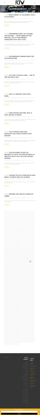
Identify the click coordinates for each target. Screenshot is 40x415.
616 (5, 333)
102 (14, 231)
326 (25, 274)
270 (22, 263)
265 (8, 263)
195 (27, 248)
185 (30, 246)
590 (25, 326)
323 (16, 274)
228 (27, 255)
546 (25, 318)
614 (30, 331)
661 (8, 341)
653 (16, 339)
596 (11, 328)
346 (19, 278)
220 (5, 255)
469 (25, 302)
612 (25, 331)
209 (5, 252)
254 (8, 261)
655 (22, 339)
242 (5, 259)
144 (8, 239)
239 (27, 257)
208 (33, 250)
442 (11, 298)
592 (30, 326)
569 (27, 322)
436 (25, 296)
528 (5, 315)
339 (30, 276)
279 (16, 265)
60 (19, 222)
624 (27, 333)
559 (30, 320)
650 (8, 339)
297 (5, 270)
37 (16, 218)
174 (30, 244)
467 (19, 302)
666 (22, 341)
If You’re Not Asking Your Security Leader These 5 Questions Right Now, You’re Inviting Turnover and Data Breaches (25, 366)
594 (5, 328)
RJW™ (20, 18)
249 (25, 259)
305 (27, 270)
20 (30, 213)
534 (22, 315)
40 (24, 218)
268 (16, 263)
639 (8, 337)
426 (27, 294)
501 (22, 309)
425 (25, 294)
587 (16, 326)
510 (16, 311)
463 (8, 302)
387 (11, 287)
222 (11, 255)
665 (19, 341)
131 (33, 235)
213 (16, 252)
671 (5, 344)
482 (30, 304)
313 (19, 272)
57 (11, 222)
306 (30, 270)
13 (11, 213)
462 (5, 302)
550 (5, 320)
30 (27, 216)
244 (11, 259)
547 (27, 318)
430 (8, 296)
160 (22, 242)
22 (5, 216)
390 (19, 287)
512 (22, 311)
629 (11, 335)
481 (27, 304)
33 (5, 218)
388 (14, 287)
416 (30, 291)
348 (25, 278)
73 (24, 224)
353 (8, 281)
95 (24, 229)
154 (5, 242)
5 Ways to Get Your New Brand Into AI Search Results (25, 384)
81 (16, 226)
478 (19, 304)
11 (5, 213)
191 (16, 248)
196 (30, 248)
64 (30, 222)
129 (27, 235)
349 (27, 278)
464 (11, 302)
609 (16, 331)
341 (5, 278)
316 (27, 272)
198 (5, 250)
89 (8, 229)
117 (25, 233)
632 (19, 335)
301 (16, 270)
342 (8, 278)
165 (5, 244)
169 (16, 244)
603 (30, 328)
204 (22, 250)
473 (5, 304)
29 (24, 216)
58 (13, 222)
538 (33, 315)
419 (8, 294)
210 (8, 252)
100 (8, 231)
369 (22, 283)
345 (16, 278)
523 (22, 313)
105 (22, 231)
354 (11, 281)
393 (27, 287)
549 (33, 318)
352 (5, 281)
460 (30, 300)
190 (14, 248)
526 (30, 313)
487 (14, 307)
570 (30, 322)
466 (16, 302)
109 (33, 231)
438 (30, 296)
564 (14, 322)
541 (11, 318)
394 (30, 287)
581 (30, 324)
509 (14, 311)
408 (8, 291)
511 (19, 311)
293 (25, 268)
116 (22, 233)
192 (19, 248)
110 (5, 233)
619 (14, 333)
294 (27, 268)
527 (33, 313)
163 (30, 242)
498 (14, 309)
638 (5, 337)
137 (19, 237)
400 (16, 289)
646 (27, 337)
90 (11, 229)
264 (5, 263)
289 (14, 268)
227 (25, 255)
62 (24, 222)
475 (11, 304)
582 (33, 324)
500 (19, 309)
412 (19, 291)
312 (16, 272)
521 (16, 313)
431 (11, 296)
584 (8, 326)
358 (22, 281)
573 (8, 324)
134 (11, 237)
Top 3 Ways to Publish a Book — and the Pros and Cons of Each (19, 76)
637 (33, 335)
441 (8, 298)
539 (5, 318)
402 (22, 289)
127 (22, 235)
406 (33, 289)
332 (11, 276)
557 (25, 320)
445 (19, 298)
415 (27, 291)
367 (16, 283)
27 (19, 216)
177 (8, 246)
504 (30, 309)
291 (19, 268)
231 (5, 257)
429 (5, 296)
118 (27, 233)
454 (14, 300)
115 (19, 233)
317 (30, 272)
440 (5, 298)
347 (22, 278)
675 (16, 344)
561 (5, 322)
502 (25, 309)
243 (8, 259)
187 (5, 248)
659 (33, 339)
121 (5, 235)
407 (5, 291)
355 (14, 281)
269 (19, 263)
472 (33, 302)
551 (8, 320)
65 (33, 222)
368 (19, 283)
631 (16, 335)
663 (14, 341)
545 (22, 318)
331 (8, 276)
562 (8, 322)
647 (30, 337)
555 (19, 320)
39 (22, 218)
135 (14, 237)
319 (5, 274)
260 (25, 261)
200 (11, 250)
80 (13, 226)
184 (27, 246)
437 (27, 296)
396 (5, 289)
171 (22, 244)
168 (14, 244)
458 (25, 300)
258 (19, 261)
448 (27, 298)
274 (33, 263)
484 (5, 307)
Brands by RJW (32, 371)
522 (19, 313)
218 (30, 252)
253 (5, 261)
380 (22, 285)
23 (8, 216)
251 (30, 259)
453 (11, 300)
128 (25, 235)
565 (16, 322)
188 (8, 248)
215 (22, 252)
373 (33, 283)
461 (33, 300)
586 (14, 326)
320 (8, 274)
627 (5, 335)
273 (30, 263)
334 (16, 276)
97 (30, 229)
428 (33, 294)
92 (16, 229)
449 (30, 298)
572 (5, 324)
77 (5, 226)
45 (8, 220)
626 (33, 333)
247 (19, 259)
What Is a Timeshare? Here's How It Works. (17, 95)
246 (16, 259)
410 (14, 291)
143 (5, 239)
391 (22, 287)
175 (33, 244)
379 (19, 285)
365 (11, 283)
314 (22, 272)
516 (33, 311)
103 (16, 231)
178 (11, 246)
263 (33, 261)
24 (11, 216)
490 (22, 307)
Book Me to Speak (33, 366)
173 (27, 244)
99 (5, 231)
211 (11, 252)
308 (5, 272)
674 (14, 344)
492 (27, 307)
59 (16, 222)
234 (14, 257)
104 (19, 231)
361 (30, 281)
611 (22, 331)
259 (22, 261)
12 (8, 213)
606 (8, 331)
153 (33, 239)
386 (8, 287)
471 (30, 302)
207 (30, 250)
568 (25, 322)
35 (11, 218)
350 (30, 278)
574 (11, 324)
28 (22, 216)
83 (22, 226)
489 (19, 307)
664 (16, 341)
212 (14, 252)
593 (33, 326)
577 (19, 324)
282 (25, 265)
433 (16, 296)
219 (33, 252)
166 (8, 244)
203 (19, 250)
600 (22, 328)
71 (19, 224)
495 (5, 309)
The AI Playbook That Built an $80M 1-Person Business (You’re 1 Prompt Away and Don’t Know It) (25, 377)
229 (30, 255)
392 (25, 287)
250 (27, 259)
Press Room (32, 383)
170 (19, 244)
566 (19, 322)
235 (16, 257)
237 (22, 257)
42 (30, 218)
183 (25, 246)
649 (5, 339)
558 (27, 320)
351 (33, 278)
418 (5, 294)
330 (5, 276)
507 (8, 311)
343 (11, 278)
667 (25, 341)
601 (25, 328)
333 (14, 276)
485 (8, 307)
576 (16, 324)
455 (16, 300)
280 (19, 265)
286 (5, 268)
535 (25, 315)
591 (27, 326)
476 (14, 304)
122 (8, 235)
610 (19, 331)
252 (33, 259)
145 (11, 239)
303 (22, 270)
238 (25, 257)
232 (8, 257)
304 (25, 270)
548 (30, 318)
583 (5, 326)
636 (30, 335)
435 (22, 296)
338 (27, 276)
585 (11, 326)
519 (11, 313)
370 (25, 283)
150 (25, 239)
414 (25, 291)
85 (27, 226)
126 (19, 235)
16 (19, 213)
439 (33, 296)
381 (25, 285)
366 (14, 283)
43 (33, 218)
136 (16, 237)
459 (27, 300)
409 (11, 291)
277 (11, 265)
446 (22, 298)
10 (33, 211)
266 (11, 263)
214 (19, 252)
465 (14, 302)
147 (16, 239)
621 (19, 333)
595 (8, 328)
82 (19, 226)
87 (33, 226)
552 (11, 320)
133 (8, 237)
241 (33, 257)
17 (22, 213)
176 (5, 246)
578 (22, 324)
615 (33, 331)
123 (11, 235)
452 (8, 300)
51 (24, 220)
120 (33, 233)
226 (22, 255)
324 (19, 274)
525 (27, 313)
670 (33, 341)
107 (27, 231)
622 (22, 333)
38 (19, 218)
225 (19, 255)
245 (14, 259)
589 (22, 326)
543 (16, 318)
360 (27, 281)
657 (27, 339)
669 (30, 341)
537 (30, 315)
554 (16, 320)
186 (33, 246)
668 (27, 341)
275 (5, 265)
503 (27, 309)
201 (14, 250)
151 (27, 239)
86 (30, 226)
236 (19, 257)
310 (11, 272)
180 (16, 246)
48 (16, 220)
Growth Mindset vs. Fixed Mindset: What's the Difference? (19, 16)
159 (19, 242)
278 (14, 265)
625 (30, 333)
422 (16, 294)
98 (33, 229)
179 (14, 246)
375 (8, 285)
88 (5, 229)
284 (30, 265)
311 (14, 272)
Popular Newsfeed (14, 18)
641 (14, 337)
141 (30, 237)
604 (33, 328)
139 (25, 237)
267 (14, 263)
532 (16, 315)
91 (13, 229)
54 (33, 220)
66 (5, 224)
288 (11, 268)
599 (19, 328)
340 (33, 276)
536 (27, 315)
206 (27, 250)
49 (19, 220)
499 (16, 309)
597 (14, 328)
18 (24, 213)
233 (11, 257)
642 (16, 337)
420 (11, 294)
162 (27, 242)
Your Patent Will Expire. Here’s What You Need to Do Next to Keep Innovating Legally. (25, 391)
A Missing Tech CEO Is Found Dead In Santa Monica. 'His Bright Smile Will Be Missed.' (19, 176)
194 (25, 248)
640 (11, 337)
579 (25, 324)
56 (8, 222)
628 (8, 335)
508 (11, 311)
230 (33, 255)
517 (5, 313)
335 (19, 276)
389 (16, 287)
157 (14, 242)
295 (30, 268)
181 (19, 246)
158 (16, 242)
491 (25, 307)
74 (27, 224)
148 (19, 239)
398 (11, 289)
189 (11, 248)
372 (30, 283)
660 (5, 341)
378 (16, 285)
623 (25, 333)
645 (25, 337)
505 (33, 309)
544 (19, 318)
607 (11, 331)
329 (33, 274)
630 (14, 335)
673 (11, 344)
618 (11, 333)
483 (33, 304)
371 (27, 283)
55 (5, 222)
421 (14, 294)
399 (14, 289)
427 (30, 294)
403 (25, 289)
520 (14, 313)
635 (27, 335)
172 (25, 244)
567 (22, 322)
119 (30, 233)
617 (8, 333)
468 (22, 302)
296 (33, 268)
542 (14, 318)
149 (22, 239)
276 (8, 265)
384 (33, 285)
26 (16, 216)
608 (14, 331)
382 (27, 285)
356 (16, 281)
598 (16, 328)
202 (16, 250)
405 (30, 289)
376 (11, 285)
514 (27, 311)
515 (30, 311)
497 (11, 309)
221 (8, 255)
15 (16, 213)
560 (33, 320)
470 (27, 302)
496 (8, 309)
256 (14, 261)
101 (11, 231)
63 (27, 222)
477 (16, 304)
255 (11, 261)
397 (8, 289)
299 (11, 270)
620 (16, 333)
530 (11, 315)
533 (19, 315)
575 (14, 324)
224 (16, 255)
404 (27, 289)
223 (14, 255)
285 (33, 265)
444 (16, 298)
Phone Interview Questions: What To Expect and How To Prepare (18, 114)
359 (25, 281)
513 (25, 311)
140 (27, 237)
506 (5, 311)
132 (5, 237)
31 (30, 216)
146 (14, 239)
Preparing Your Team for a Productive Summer (18, 195)
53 (30, 220)
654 (19, 339)
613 (27, 331)
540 (8, 318)
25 (13, 216)
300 (14, 270)
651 (11, 339)
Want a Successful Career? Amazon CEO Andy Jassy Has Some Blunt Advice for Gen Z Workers (25, 400)
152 (30, 239)
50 (22, 220)
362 (33, 281)
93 (19, 229)
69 (13, 224)
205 (25, 250)
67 (8, 224)
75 (30, 224)
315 (25, 272)
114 (16, 233)
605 (5, 331)
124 (14, 235)
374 (5, 285)
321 (11, 274)
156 (11, 242)
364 (8, 283)
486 (11, 307)
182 (22, 246)
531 (14, 315)
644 (22, 337)
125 (16, 235)
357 (19, 281)
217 (27, 252)
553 (14, 320)
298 (8, 270)
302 (19, 270)
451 (5, 300)
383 (30, 285)
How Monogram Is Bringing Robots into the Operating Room (19, 57)
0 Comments (24, 18)
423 (19, 294)
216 (25, 252)
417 (33, 291)
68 (11, 224)
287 (8, 268)
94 (22, 229)
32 (33, 216)
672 (8, 344)
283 (27, 265)
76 (33, 224)
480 (25, 304)
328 (30, 274)
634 (25, 335)
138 (22, 237)
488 (16, 307)
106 (25, 231)
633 (22, 335)
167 (11, 244)
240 (30, 257)
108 (30, 231)
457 (22, 300)
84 (24, 226)
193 (22, 248)
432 (14, 296)
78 (8, 226)
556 (22, 320)
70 (16, 224)
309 (8, 272)
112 (11, 233)
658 (30, 339)
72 (22, 224)
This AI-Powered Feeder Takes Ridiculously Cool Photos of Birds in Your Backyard (18, 134)
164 (33, 242)
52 (27, 220)
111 (8, 233)
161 (25, 242)
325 (22, 274)
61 (22, 222)
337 (25, 276)
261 (27, 261)
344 (14, 278)
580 (27, 324)
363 (5, 283)
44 (5, 220)
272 (27, 263)
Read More (7, 25)
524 (25, 313)
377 (14, 285)
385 (5, 287)
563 (11, 322)
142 (33, 237)
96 (27, 229)
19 (27, 213)
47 (13, 220)
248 (22, 259)
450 (33, 298)
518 (8, 313)
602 (27, 328)
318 (33, 272)
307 (33, 270)
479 (22, 304)
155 (8, 242)
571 (33, 322)
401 (19, 289)
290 (16, 268)
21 (33, 213)
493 (30, 307)
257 (16, 261)
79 (11, 226)
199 (8, 250)
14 (13, 213)
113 (14, 233)
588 (19, 326)
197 (33, 248)
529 (8, 315)
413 (22, 291)
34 (8, 218)
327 (27, 274)
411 (16, 291)
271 (25, 263)
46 (11, 220)
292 (22, 268)
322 (14, 274)
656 (25, 339)
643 (19, 337)
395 (33, 287)
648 (33, 337)
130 (30, 235)
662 (11, 341)
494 (33, 307)
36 (13, 218)
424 (22, 294)
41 (27, 218)
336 (22, 276)
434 (19, 296)
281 (22, 265)
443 (14, 298)
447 (25, 298)
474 (8, 304)
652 (14, 339)
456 (19, 300)
